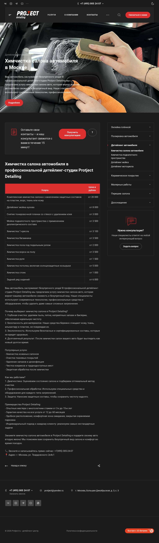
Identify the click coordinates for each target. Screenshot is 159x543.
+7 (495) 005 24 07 (90, 3)
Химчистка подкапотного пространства (124, 156)
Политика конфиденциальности (81, 531)
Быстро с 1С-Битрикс (138, 531)
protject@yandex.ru (54, 490)
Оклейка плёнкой (131, 127)
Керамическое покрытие (131, 175)
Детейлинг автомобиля (131, 145)
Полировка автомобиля (131, 136)
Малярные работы (131, 184)
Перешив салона (131, 193)
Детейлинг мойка (120, 162)
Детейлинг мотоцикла (122, 166)
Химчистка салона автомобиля (127, 150)
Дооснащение (131, 202)
